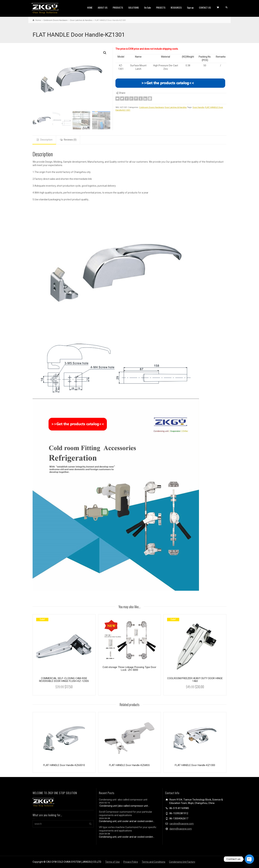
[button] (105, 53)
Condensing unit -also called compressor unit (123, 799)
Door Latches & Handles (176, 107)
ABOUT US (102, 7)
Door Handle (198, 107)
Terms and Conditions (153, 861)
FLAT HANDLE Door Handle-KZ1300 (195, 765)
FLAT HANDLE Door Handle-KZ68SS (129, 765)
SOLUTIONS (133, 7)
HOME (89, 7)
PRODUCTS (118, 7)
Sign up (190, 7)
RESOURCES (176, 7)
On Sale (147, 7)
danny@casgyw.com (180, 828)
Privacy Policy (130, 861)
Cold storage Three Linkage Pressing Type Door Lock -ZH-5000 (129, 669)
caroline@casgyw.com (181, 823)
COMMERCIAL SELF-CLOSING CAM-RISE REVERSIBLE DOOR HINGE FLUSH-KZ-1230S (64, 680)
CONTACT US (205, 7)
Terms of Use (112, 861)
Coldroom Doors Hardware (151, 107)
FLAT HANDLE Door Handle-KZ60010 (64, 765)
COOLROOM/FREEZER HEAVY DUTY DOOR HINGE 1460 (195, 680)
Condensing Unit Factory (182, 861)
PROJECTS (160, 7)
